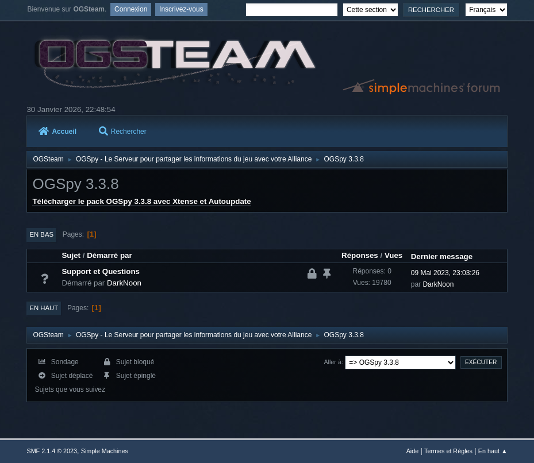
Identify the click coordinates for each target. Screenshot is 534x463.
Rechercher (123, 132)
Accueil (57, 132)
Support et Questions (101, 271)
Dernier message (441, 256)
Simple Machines (104, 450)
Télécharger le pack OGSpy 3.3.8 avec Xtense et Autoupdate (141, 201)
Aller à (332, 361)
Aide (412, 450)
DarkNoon (124, 283)
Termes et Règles (448, 450)
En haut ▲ (493, 450)
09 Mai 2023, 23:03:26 (445, 273)
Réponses (359, 255)
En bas (41, 234)
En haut (43, 307)
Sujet (71, 255)
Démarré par (109, 255)
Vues (393, 255)
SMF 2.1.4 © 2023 (51, 450)
